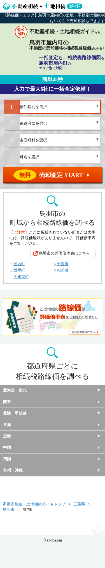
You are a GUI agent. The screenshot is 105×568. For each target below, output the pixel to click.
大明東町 (21, 277)
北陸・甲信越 (15, 413)
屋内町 (19, 264)
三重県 (79, 504)
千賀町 (63, 264)
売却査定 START (52, 175)
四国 (7, 459)
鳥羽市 (9, 509)
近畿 (7, 436)
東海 (7, 425)
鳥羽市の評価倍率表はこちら (64, 253)
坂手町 (19, 270)
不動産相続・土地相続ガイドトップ (34, 504)
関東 (7, 402)
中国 (7, 447)
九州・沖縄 (13, 470)
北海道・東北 (15, 390)
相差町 (63, 270)
